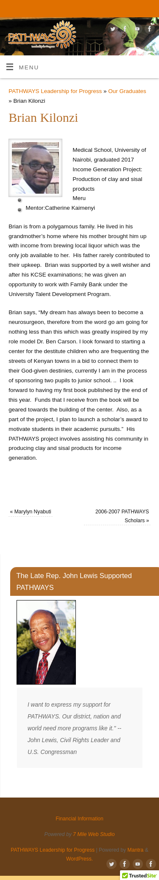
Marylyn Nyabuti (30, 512)
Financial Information (131, 11)
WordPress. (79, 859)
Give (93, 11)
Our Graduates (127, 91)
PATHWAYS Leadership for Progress (55, 91)
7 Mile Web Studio (93, 834)
